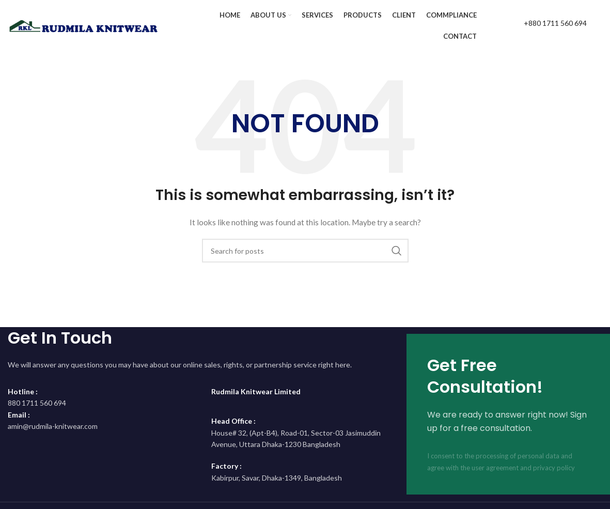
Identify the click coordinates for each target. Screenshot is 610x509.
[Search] (305, 251)
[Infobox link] (544, 26)
